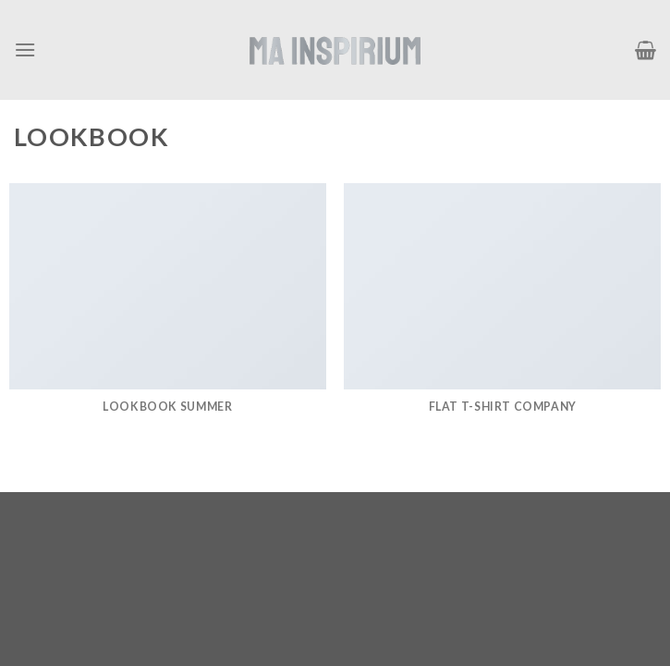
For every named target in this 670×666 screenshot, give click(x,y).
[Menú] (25, 49)
